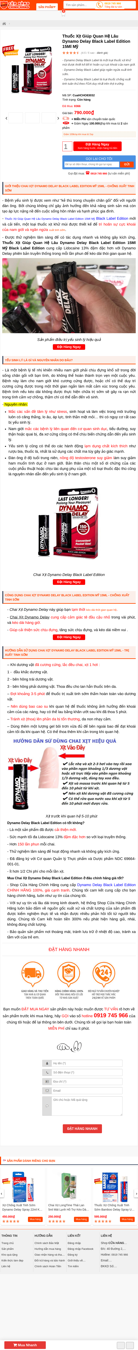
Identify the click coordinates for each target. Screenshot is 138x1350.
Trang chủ (7, 1243)
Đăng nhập (74, 1243)
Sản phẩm (7, 1248)
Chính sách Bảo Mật (47, 1243)
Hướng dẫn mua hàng (48, 1248)
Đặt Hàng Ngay (97, 146)
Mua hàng (35, 1219)
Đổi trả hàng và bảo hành (50, 1260)
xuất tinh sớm (57, 230)
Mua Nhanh (25, 1345)
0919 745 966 (113, 5)
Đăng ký (73, 1254)
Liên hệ (5, 1266)
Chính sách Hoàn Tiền (48, 1266)
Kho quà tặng (9, 1254)
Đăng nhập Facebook (80, 1248)
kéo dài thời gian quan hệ (101, 609)
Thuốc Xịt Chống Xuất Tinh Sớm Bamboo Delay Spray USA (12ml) (114, 1210)
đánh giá (102, 52)
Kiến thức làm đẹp (12, 1260)
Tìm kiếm (73, 1266)
